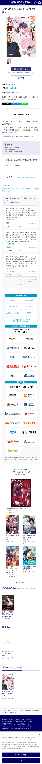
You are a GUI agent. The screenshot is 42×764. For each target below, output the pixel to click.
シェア (16, 103)
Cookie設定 (5, 729)
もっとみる (20, 582)
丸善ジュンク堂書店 (12, 313)
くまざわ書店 (12, 306)
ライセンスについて (8, 721)
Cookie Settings (21, 755)
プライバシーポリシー (18, 726)
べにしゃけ (13, 88)
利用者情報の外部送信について (20, 729)
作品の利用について (23, 724)
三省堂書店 (29, 306)
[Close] (39, 734)
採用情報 (17, 719)
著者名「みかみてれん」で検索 (25, 589)
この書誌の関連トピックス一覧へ (25, 177)
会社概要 (5, 719)
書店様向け (19, 721)
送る (25, 103)
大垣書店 (13, 300)
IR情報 (11, 719)
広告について (26, 719)
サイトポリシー (31, 726)
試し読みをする (21, 69)
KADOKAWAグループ (8, 724)
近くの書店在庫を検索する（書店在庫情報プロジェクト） (21, 320)
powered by (28, 282)
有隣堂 (29, 313)
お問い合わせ (6, 726)
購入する (21, 78)
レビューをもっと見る (27, 279)
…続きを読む (12, 132)
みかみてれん (10, 84)
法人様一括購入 (29, 721)
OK (21, 760)
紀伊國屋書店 (29, 300)
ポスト (7, 103)
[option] (8, 646)
